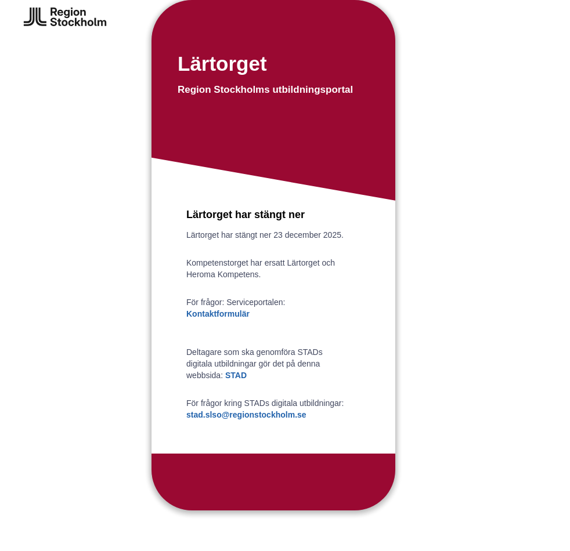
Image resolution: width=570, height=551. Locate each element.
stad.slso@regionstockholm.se (246, 414)
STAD (236, 375)
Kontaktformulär (218, 313)
